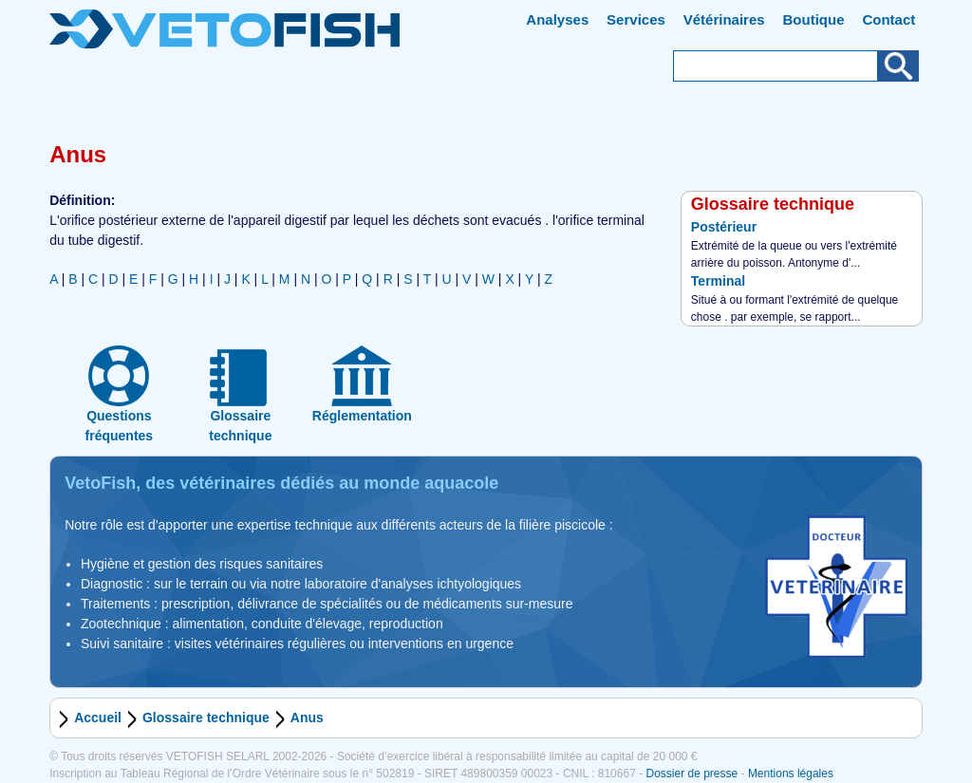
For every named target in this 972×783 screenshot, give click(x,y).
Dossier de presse (691, 773)
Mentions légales (790, 773)
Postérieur (724, 226)
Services (636, 19)
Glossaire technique (206, 717)
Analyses (557, 19)
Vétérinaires (724, 19)
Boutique (814, 19)
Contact (888, 19)
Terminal (718, 281)
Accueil (98, 717)
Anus (307, 717)
